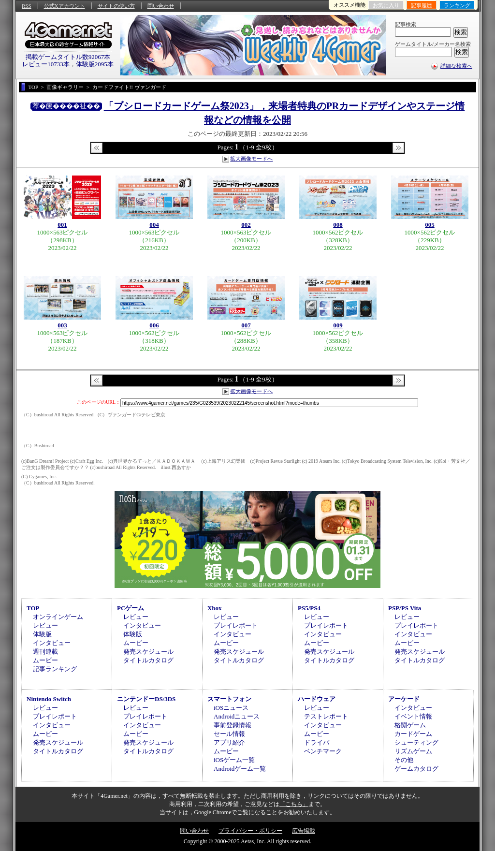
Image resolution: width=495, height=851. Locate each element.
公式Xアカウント (64, 6)
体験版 (42, 634)
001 (62, 224)
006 (154, 325)
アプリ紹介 (229, 742)
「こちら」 (293, 804)
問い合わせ (160, 6)
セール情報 (229, 733)
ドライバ (316, 742)
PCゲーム (130, 608)
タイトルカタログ (148, 660)
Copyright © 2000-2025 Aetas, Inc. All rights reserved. (247, 841)
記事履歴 (421, 5)
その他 (403, 759)
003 (62, 325)
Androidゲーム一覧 (240, 768)
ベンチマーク (323, 751)
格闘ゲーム (410, 725)
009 (338, 325)
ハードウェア (316, 699)
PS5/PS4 (309, 608)
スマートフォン (229, 699)
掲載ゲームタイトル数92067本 (68, 56)
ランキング (457, 5)
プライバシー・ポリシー (250, 830)
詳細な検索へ (456, 66)
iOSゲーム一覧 (234, 759)
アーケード (404, 699)
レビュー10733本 (46, 64)
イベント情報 (413, 716)
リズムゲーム (413, 751)
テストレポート (326, 716)
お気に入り (386, 5)
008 (338, 224)
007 (246, 325)
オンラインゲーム (58, 616)
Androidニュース (237, 716)
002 (246, 224)
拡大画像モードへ (251, 158)
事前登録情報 (232, 725)
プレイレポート (236, 625)
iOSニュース (231, 707)
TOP (33, 608)
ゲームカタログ (416, 768)
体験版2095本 (95, 64)
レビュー (45, 625)
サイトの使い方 (116, 6)
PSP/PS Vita (404, 608)
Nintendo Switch (49, 699)
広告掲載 (303, 830)
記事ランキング (55, 669)
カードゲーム (413, 733)
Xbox (214, 608)
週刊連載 (45, 651)
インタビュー (52, 642)
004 (154, 224)
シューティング (416, 742)
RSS (26, 6)
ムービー (45, 660)
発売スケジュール (148, 651)
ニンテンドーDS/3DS (146, 699)
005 (430, 224)
